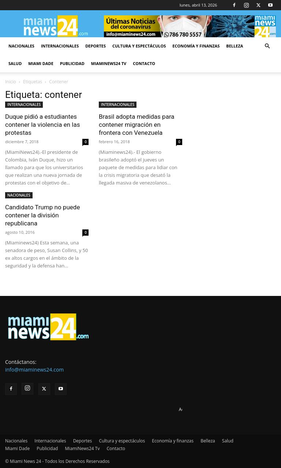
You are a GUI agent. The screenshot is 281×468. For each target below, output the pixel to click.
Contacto (144, 63)
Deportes (95, 46)
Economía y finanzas (196, 46)
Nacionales (21, 46)
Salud (15, 63)
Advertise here (194, 409)
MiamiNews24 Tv (108, 63)
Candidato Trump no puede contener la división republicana (42, 215)
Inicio (10, 82)
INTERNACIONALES (24, 104)
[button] (267, 46)
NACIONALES (18, 195)
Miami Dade (40, 63)
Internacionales (60, 46)
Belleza (234, 46)
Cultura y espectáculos (139, 46)
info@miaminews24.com (34, 369)
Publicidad (72, 63)
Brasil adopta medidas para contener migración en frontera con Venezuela (137, 124)
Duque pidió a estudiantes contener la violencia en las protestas (42, 124)
